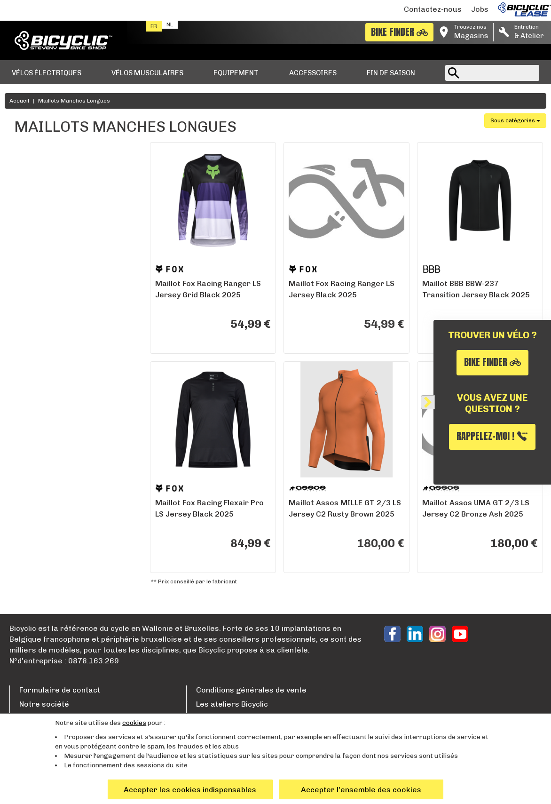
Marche (36, 428)
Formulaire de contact (59, 689)
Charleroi (38, 494)
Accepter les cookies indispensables (190, 789)
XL (28, 283)
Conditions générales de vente (251, 689)
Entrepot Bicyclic (50, 481)
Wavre (34, 362)
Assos (33, 185)
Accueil (19, 100)
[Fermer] (428, 402)
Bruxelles (38, 388)
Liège (32, 454)
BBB (30, 198)
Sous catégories (515, 120)
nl (169, 24)
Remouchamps (47, 415)
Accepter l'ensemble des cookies (361, 789)
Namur (34, 441)
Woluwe (36, 375)
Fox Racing (41, 211)
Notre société (44, 704)
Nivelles (36, 467)
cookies (134, 723)
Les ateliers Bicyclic (232, 704)
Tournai (36, 507)
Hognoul (37, 402)
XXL (30, 269)
